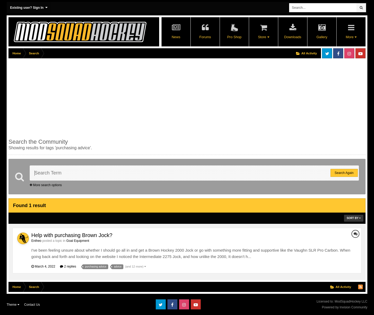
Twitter (327, 53)
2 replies (68, 266)
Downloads (292, 37)
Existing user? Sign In (28, 8)
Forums (205, 37)
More (351, 37)
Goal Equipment (77, 241)
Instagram (349, 53)
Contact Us (32, 305)
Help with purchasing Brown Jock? (71, 235)
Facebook (338, 53)
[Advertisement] (105, 97)
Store (263, 37)
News (176, 37)
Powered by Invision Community (344, 307)
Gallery (321, 37)
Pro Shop (234, 37)
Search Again (344, 173)
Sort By (354, 218)
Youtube (360, 53)
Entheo (36, 241)
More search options (46, 185)
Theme (13, 305)
